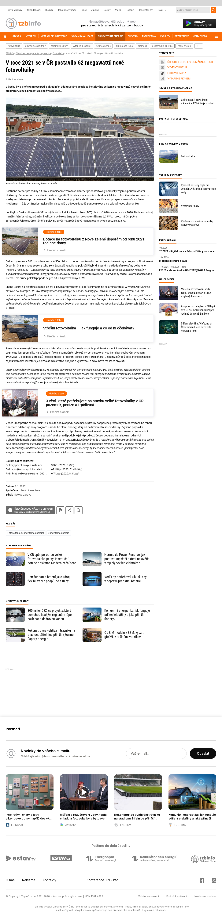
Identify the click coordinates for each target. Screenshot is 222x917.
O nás (10, 880)
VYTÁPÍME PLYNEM (179, 78)
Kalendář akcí (34, 10)
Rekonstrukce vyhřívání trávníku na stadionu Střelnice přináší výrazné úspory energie (51, 634)
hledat (78, 510)
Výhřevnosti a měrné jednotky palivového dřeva (197, 223)
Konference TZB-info (102, 880)
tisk (60, 510)
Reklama (28, 880)
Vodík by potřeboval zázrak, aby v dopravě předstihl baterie (125, 579)
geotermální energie (162, 46)
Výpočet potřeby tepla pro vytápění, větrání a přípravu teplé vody (198, 188)
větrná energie (103, 46)
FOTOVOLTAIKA (176, 73)
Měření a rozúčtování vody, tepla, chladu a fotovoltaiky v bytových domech (196, 292)
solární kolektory (59, 46)
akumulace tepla (124, 46)
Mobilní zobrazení (148, 896)
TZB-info (10, 53)
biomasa (142, 46)
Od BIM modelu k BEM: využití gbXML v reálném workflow (124, 635)
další (198, 46)
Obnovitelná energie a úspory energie (33, 53)
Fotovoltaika (58, 53)
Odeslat (203, 753)
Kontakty (49, 880)
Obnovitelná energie (58, 532)
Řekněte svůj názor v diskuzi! (33, 510)
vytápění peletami (82, 46)
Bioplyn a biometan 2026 (173, 260)
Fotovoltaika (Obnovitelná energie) (25, 532)
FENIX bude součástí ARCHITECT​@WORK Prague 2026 (187, 270)
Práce (84, 10)
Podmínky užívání (176, 896)
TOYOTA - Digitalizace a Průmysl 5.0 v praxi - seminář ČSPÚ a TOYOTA (187, 251)
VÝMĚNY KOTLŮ (177, 67)
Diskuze (49, 10)
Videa (118, 10)
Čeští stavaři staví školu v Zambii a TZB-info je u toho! (197, 101)
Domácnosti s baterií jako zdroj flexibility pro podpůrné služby (49, 579)
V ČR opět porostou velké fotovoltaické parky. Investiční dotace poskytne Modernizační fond (52, 559)
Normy (107, 10)
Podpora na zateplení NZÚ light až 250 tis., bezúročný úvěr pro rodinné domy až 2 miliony (198, 310)
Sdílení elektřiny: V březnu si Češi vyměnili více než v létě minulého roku (196, 327)
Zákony (95, 10)
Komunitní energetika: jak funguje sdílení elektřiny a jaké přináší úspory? (127, 614)
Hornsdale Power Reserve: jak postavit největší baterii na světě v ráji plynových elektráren (126, 559)
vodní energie (184, 46)
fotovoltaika (14, 46)
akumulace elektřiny (35, 46)
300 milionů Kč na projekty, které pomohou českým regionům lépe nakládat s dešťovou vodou (50, 614)
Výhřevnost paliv (190, 206)
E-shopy (130, 10)
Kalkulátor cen (146, 10)
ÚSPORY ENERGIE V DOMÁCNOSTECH (190, 61)
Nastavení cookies (205, 896)
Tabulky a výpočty (67, 10)
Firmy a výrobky (14, 10)
